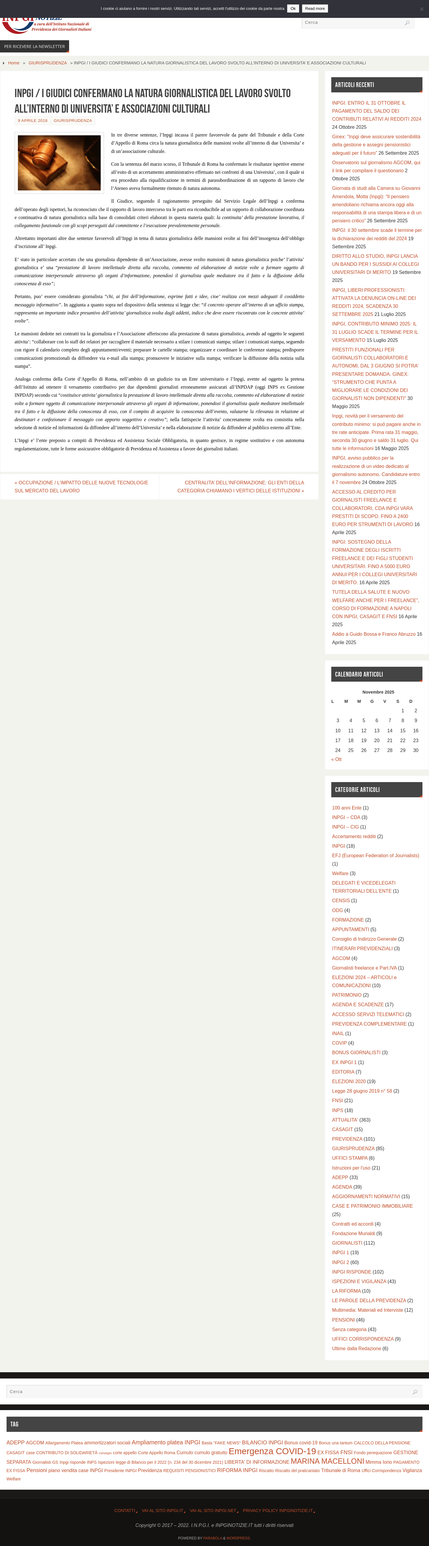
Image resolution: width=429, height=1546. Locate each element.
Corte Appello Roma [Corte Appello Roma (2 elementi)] (156, 1452)
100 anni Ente (347, 807)
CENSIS (341, 900)
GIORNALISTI (347, 1243)
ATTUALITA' (345, 1119)
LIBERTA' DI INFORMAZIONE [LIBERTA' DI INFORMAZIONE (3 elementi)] (257, 1462)
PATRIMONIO (347, 995)
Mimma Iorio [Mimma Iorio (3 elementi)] (379, 1462)
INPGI (338, 846)
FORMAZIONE (348, 919)
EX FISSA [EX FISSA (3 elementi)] (328, 1452)
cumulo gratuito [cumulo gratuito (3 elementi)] (211, 1452)
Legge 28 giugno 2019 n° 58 (362, 1091)
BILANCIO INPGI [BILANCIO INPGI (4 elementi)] (262, 1443)
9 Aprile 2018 (32, 120)
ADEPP (340, 1177)
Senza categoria (349, 1329)
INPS (337, 1110)
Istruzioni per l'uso (351, 1167)
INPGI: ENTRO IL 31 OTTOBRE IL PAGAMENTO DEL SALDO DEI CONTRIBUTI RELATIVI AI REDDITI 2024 (376, 111)
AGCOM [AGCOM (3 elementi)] (35, 1442)
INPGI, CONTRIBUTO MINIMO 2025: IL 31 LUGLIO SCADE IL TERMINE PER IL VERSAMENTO (375, 331)
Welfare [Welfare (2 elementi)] (14, 1479)
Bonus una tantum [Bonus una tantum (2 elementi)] (335, 1442)
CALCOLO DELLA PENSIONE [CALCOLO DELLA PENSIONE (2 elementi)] (382, 1442)
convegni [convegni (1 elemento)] (105, 1453)
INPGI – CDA (346, 817)
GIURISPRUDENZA (48, 63)
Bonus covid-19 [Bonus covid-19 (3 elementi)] (301, 1442)
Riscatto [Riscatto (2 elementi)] (266, 1470)
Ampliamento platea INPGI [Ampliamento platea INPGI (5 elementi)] (166, 1442)
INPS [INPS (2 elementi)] (92, 1462)
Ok (293, 8)
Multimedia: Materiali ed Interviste (367, 1310)
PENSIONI (343, 1319)
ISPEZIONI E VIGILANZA (359, 1281)
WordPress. (238, 1538)
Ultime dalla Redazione (356, 1348)
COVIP (339, 1043)
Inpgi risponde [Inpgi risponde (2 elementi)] (73, 1462)
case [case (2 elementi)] (30, 1452)
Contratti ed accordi (353, 1223)
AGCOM (341, 958)
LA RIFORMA (346, 1291)
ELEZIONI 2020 (349, 1081)
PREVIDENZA (347, 1139)
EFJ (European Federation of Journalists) (375, 855)
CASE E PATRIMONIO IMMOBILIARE (372, 1206)
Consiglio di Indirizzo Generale (364, 939)
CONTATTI (124, 1510)
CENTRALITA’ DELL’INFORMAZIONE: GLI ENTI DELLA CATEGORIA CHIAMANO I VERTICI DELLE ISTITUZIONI (241, 486)
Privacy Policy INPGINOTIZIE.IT (278, 1510)
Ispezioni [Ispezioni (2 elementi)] (106, 1462)
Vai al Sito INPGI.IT (163, 1510)
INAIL (338, 1033)
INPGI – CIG (345, 826)
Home (13, 63)
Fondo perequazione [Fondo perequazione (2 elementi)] (373, 1452)
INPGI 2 (340, 1262)
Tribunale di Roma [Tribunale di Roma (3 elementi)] (340, 1470)
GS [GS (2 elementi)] (55, 1462)
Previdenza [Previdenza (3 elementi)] (150, 1470)
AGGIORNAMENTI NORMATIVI (366, 1196)
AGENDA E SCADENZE (358, 1004)
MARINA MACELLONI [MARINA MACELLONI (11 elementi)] (327, 1461)
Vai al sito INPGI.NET (213, 1510)
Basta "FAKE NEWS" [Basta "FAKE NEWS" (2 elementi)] (221, 1442)
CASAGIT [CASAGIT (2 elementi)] (16, 1452)
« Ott (336, 759)
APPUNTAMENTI (350, 929)
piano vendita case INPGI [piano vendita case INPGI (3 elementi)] (75, 1470)
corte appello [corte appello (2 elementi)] (125, 1452)
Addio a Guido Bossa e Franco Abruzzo (374, 634)
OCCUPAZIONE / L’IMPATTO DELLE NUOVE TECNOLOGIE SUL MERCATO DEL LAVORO (81, 486)
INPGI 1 (340, 1252)
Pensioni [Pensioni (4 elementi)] (37, 1470)
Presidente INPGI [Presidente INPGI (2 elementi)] (120, 1470)
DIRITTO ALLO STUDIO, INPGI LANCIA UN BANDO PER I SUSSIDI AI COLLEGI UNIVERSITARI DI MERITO (375, 264)
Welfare (340, 873)
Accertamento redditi (354, 836)
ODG (337, 910)
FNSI (337, 1100)
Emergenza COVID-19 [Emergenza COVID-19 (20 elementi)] (272, 1451)
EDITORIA (343, 1071)
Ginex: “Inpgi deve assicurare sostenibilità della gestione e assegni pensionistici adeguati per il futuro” (376, 144)
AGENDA (342, 1187)
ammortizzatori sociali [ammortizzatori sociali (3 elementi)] (107, 1442)
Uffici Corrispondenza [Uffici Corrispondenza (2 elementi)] (381, 1470)
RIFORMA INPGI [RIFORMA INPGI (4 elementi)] (237, 1470)
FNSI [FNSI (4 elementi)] (347, 1452)
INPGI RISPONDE (352, 1271)
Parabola (212, 1538)
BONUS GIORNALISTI (356, 1052)
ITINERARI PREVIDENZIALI (362, 948)
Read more (315, 8)
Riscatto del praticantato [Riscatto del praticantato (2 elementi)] (297, 1470)
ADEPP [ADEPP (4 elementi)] (16, 1443)
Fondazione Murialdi (353, 1233)
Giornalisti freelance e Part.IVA (364, 967)
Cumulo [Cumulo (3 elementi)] (185, 1452)
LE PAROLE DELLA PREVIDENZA (369, 1300)
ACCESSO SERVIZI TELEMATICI (368, 1014)
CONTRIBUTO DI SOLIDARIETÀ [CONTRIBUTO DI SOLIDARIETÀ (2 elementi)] (66, 1452)
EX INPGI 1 (344, 1062)
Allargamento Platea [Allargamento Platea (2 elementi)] (64, 1442)
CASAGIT (342, 1129)
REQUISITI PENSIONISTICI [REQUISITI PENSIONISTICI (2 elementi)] (189, 1470)
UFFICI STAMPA (350, 1158)
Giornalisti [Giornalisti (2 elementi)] (41, 1462)
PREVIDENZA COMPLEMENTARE (369, 1023)
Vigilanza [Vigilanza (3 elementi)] (412, 1470)
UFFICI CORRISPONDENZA (363, 1339)
